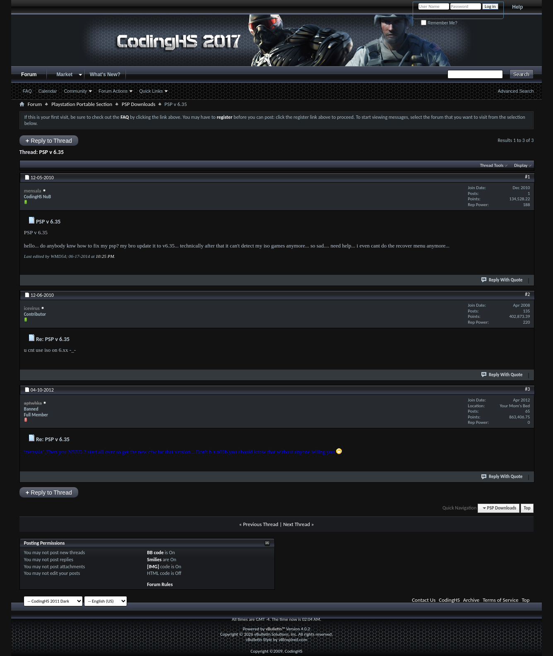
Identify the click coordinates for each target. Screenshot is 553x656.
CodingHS (449, 600)
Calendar (47, 91)
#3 (527, 389)
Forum (28, 74)
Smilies (154, 559)
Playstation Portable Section (81, 104)
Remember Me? (439, 23)
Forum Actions (113, 91)
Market (64, 74)
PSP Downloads (138, 104)
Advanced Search (516, 91)
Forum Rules (160, 584)
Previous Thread (260, 524)
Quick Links (151, 91)
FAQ (27, 91)
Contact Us (423, 600)
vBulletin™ (275, 629)
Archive (471, 600)
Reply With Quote (502, 280)
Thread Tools (492, 165)
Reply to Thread (49, 140)
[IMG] (153, 566)
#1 (527, 177)
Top (527, 508)
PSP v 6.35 (51, 152)
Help (517, 7)
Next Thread (296, 524)
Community (75, 91)
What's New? (105, 74)
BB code (155, 552)
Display (520, 165)
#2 (527, 294)
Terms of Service (500, 600)
